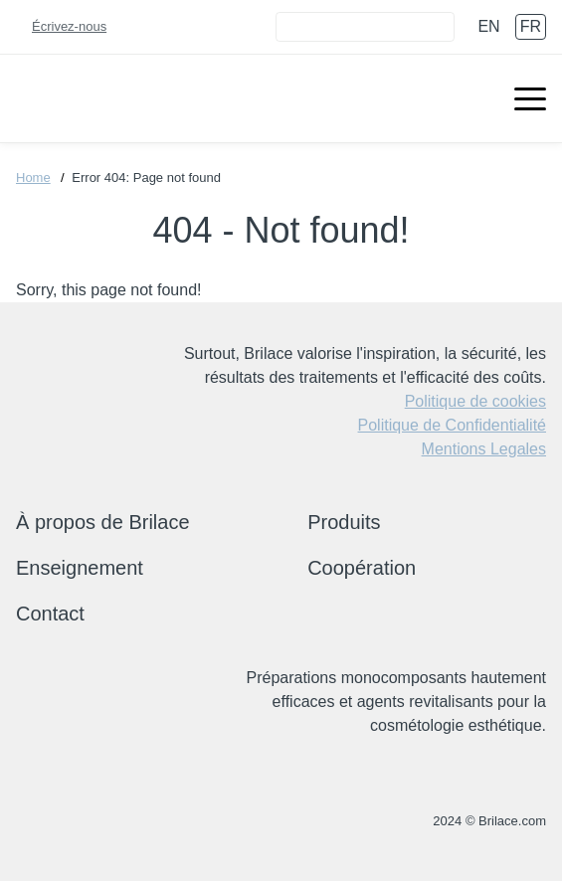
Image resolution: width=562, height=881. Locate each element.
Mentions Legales (484, 448)
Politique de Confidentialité (452, 425)
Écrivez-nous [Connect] (69, 26)
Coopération (361, 568)
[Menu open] (530, 98)
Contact (50, 613)
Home (33, 177)
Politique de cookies (475, 401)
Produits (343, 522)
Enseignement (79, 568)
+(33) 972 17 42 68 (28, 821)
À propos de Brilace (103, 522)
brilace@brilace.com (82, 821)
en (488, 26)
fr (530, 26)
